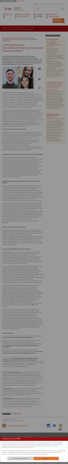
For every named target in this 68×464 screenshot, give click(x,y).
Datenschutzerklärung (28, 447)
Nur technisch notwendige (20, 458)
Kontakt (55, 4)
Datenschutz (49, 4)
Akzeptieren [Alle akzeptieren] (46, 458)
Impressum (61, 4)
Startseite (36, 4)
